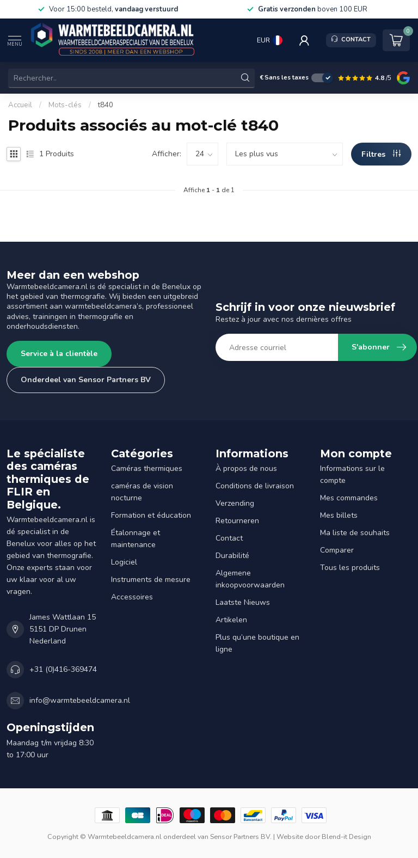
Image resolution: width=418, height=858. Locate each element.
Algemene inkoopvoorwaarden (250, 579)
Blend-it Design (346, 836)
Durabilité (232, 555)
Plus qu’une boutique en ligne (257, 643)
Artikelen (231, 620)
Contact (229, 538)
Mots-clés (65, 105)
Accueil (20, 105)
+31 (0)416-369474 (63, 669)
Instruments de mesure (150, 579)
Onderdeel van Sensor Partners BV (86, 380)
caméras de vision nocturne (142, 492)
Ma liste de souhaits (355, 533)
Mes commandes (349, 498)
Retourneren (237, 521)
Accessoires (132, 597)
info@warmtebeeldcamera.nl (79, 700)
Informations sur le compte (352, 474)
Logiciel (124, 562)
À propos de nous (246, 468)
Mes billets (339, 515)
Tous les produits (350, 567)
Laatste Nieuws (243, 602)
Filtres (381, 154)
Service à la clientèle (59, 353)
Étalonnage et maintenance (135, 539)
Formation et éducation (151, 515)
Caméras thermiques (146, 468)
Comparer (337, 550)
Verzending (235, 503)
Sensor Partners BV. (241, 836)
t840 (105, 105)
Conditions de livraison (255, 486)
